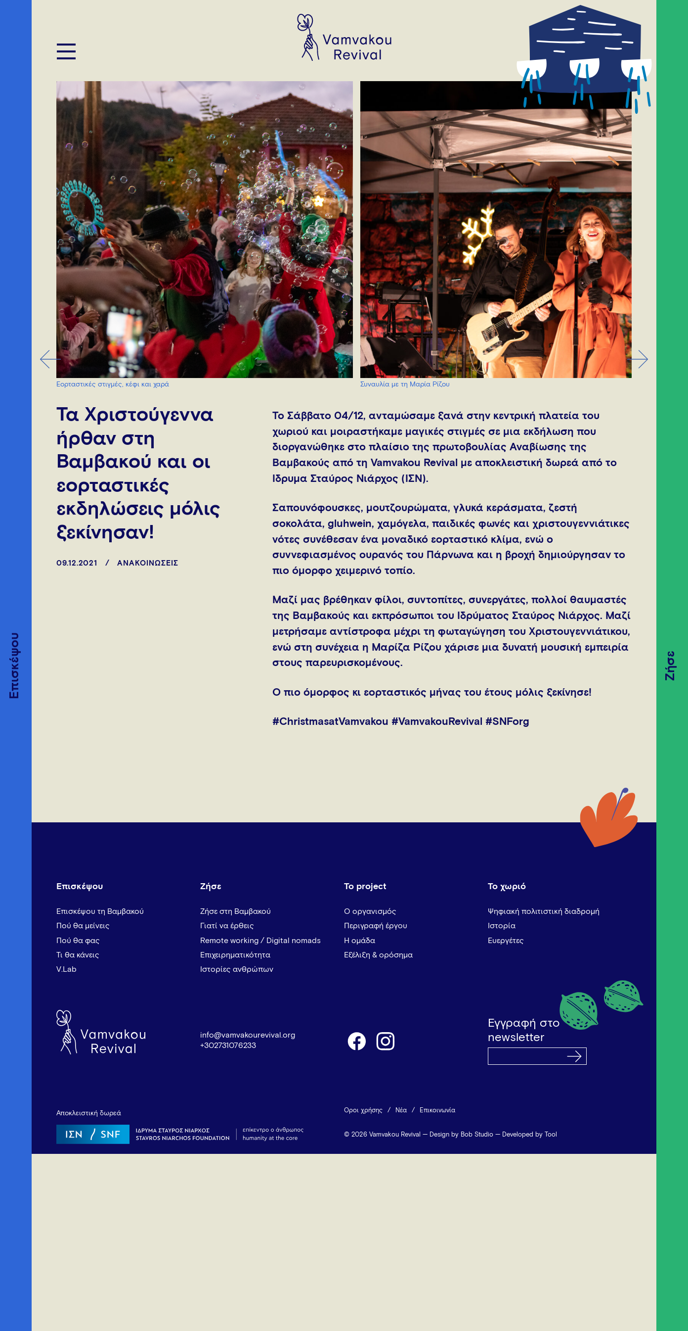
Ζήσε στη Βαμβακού (235, 911)
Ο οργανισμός (370, 911)
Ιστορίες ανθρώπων (236, 969)
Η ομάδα (359, 941)
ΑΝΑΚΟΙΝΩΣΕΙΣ (147, 563)
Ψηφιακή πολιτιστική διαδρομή (544, 911)
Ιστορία (502, 926)
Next (638, 359)
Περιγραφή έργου (375, 926)
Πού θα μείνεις (83, 926)
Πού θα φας (78, 941)
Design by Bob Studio (461, 1135)
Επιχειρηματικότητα (235, 955)
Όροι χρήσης (363, 1110)
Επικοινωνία (437, 1110)
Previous (50, 359)
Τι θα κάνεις (77, 955)
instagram (386, 1040)
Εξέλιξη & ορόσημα (378, 955)
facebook (356, 1040)
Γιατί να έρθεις (227, 926)
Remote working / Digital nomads (260, 941)
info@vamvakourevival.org (247, 1035)
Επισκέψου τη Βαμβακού (100, 911)
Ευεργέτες (506, 941)
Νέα (401, 1110)
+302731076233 (228, 1045)
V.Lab (66, 969)
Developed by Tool (529, 1135)
